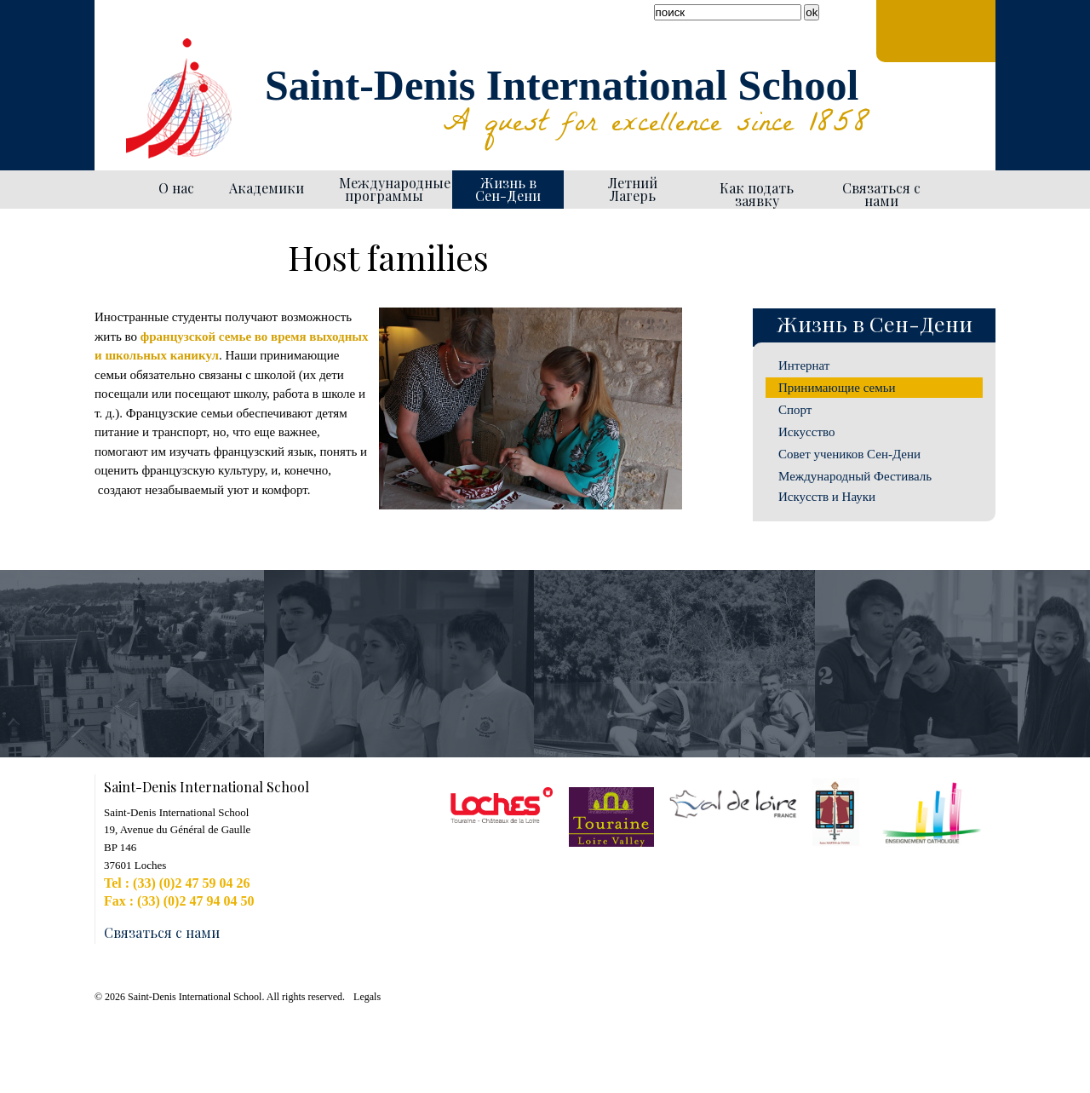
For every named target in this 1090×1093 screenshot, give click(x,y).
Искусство (806, 432)
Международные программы (389, 189)
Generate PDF (674, 226)
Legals (367, 997)
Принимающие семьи (837, 387)
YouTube (132, 42)
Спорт (795, 410)
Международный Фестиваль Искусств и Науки (855, 486)
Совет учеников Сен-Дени (849, 454)
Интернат (803, 365)
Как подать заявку (757, 194)
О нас (176, 188)
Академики (266, 188)
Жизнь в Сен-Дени (508, 189)
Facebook (111, 42)
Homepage (117, 189)
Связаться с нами (881, 194)
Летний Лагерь (632, 189)
